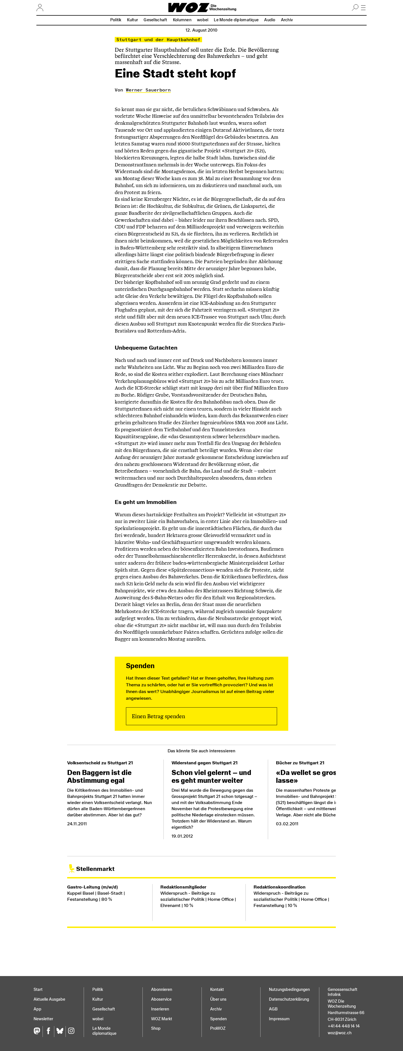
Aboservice (161, 999)
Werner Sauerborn (148, 90)
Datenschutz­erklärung (289, 999)
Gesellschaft (155, 20)
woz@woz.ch (340, 1033)
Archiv (287, 20)
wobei (202, 20)
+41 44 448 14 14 (344, 1026)
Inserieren (160, 1009)
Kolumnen (182, 20)
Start (38, 989)
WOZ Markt (161, 1019)
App (37, 1009)
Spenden (218, 1019)
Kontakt (217, 989)
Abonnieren (161, 989)
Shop (156, 1028)
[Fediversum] (38, 1031)
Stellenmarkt (95, 869)
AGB (273, 1009)
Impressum (279, 1019)
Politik (115, 20)
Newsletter (43, 1019)
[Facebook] (48, 1031)
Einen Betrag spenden (158, 716)
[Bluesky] (59, 1031)
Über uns (218, 999)
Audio (269, 20)
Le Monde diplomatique (236, 20)
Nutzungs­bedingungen (289, 989)
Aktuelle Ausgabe (49, 999)
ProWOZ (218, 1028)
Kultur (132, 20)
